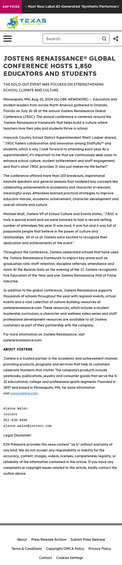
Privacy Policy (99, 549)
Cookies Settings (69, 558)
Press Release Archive (48, 539)
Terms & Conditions (26, 549)
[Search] (71, 38)
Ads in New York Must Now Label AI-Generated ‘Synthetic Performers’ (61, 7)
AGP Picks (11, 7)
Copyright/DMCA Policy (65, 549)
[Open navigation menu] (7, 38)
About (22, 539)
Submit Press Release (88, 539)
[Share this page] (116, 38)
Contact (45, 558)
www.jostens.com (24, 393)
